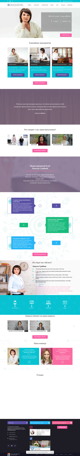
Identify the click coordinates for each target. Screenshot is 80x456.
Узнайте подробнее (18, 74)
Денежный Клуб (34, 64)
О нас (41, 454)
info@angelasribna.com (13, 436)
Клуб (57, 454)
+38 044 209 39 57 (12, 432)
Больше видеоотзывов (40, 150)
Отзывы (61, 454)
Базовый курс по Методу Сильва (59, 64)
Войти (65, 1)
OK (51, 452)
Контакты (70, 454)
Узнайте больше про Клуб (40, 254)
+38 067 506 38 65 (12, 434)
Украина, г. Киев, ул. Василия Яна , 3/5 (12, 439)
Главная (36, 454)
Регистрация (70, 1)
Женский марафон (12, 64)
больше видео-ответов (40, 336)
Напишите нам (62, 427)
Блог (66, 454)
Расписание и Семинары (49, 454)
